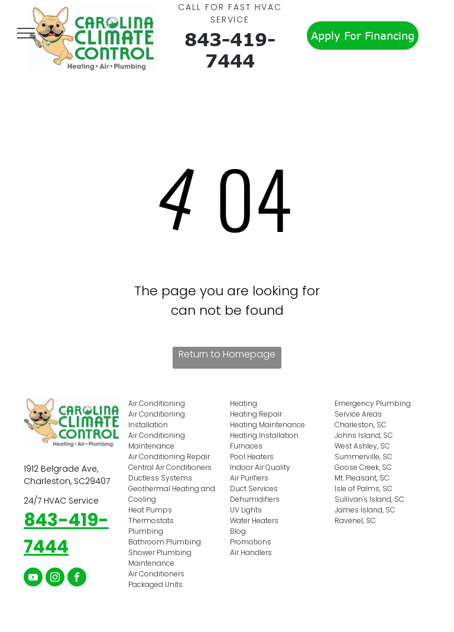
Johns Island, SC (364, 435)
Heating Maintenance (267, 425)
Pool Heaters (252, 457)
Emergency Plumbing (373, 403)
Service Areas (358, 414)
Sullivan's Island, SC (369, 499)
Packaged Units (155, 584)
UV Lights (246, 510)
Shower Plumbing (160, 552)
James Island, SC (365, 510)
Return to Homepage (227, 354)
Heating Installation (264, 435)
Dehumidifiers (255, 499)
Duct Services (254, 488)
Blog (238, 531)
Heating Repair (256, 414)
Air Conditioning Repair (169, 457)
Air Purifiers (249, 478)
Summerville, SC (364, 457)
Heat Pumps (150, 510)
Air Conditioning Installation (156, 419)
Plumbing (145, 531)
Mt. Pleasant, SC (362, 478)
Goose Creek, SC (363, 467)
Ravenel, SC (355, 520)
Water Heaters (254, 520)
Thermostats (151, 520)
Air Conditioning (156, 403)
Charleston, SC (361, 425)
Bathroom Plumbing (164, 542)
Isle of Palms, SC (364, 488)
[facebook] (76, 578)
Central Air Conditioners (170, 467)
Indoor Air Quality (260, 467)
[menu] (26, 33)
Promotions (250, 542)
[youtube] (33, 578)
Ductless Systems (160, 478)
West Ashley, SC (362, 446)
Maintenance (151, 563)
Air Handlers (251, 552)
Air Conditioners (156, 574)
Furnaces (246, 446)
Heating (243, 403)
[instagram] (55, 578)
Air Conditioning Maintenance (156, 440)
